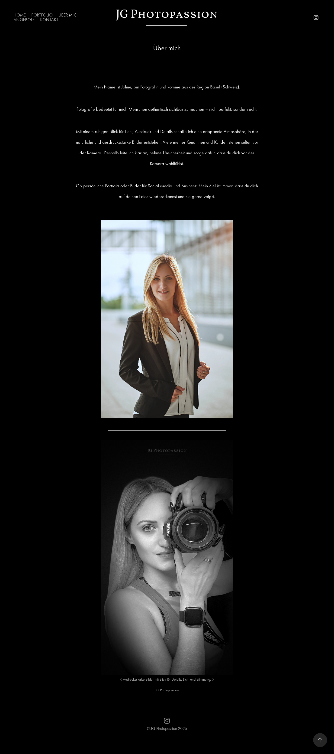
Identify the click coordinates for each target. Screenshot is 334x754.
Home (19, 15)
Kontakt (49, 19)
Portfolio (42, 15)
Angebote (24, 19)
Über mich (69, 15)
